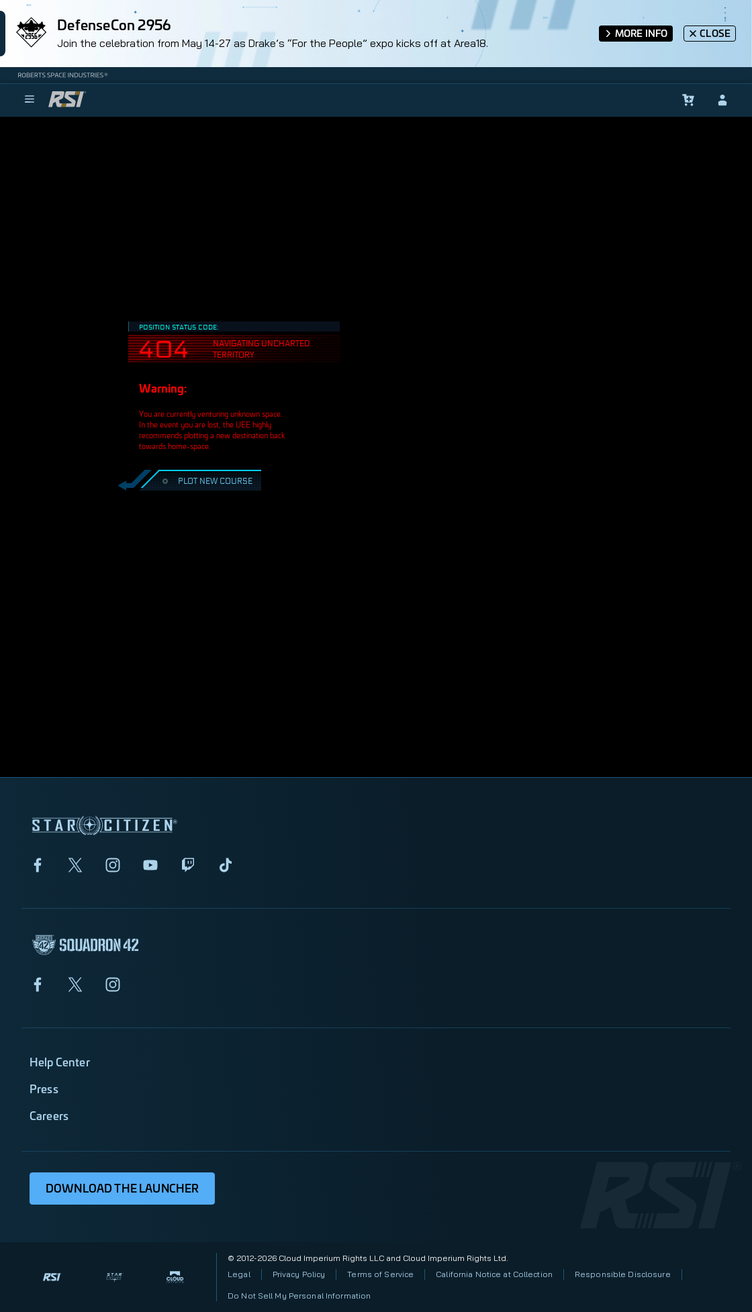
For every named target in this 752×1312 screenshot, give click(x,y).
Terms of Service (380, 1274)
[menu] (29, 100)
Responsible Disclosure (623, 1274)
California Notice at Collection (494, 1274)
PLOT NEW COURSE (205, 480)
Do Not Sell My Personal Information (299, 1296)
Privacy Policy (299, 1274)
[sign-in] (722, 100)
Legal (239, 1274)
